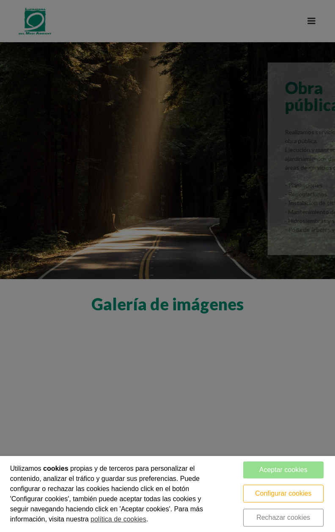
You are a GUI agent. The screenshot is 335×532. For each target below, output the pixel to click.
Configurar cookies (283, 493)
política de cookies (118, 519)
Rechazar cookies (283, 517)
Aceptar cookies (283, 469)
